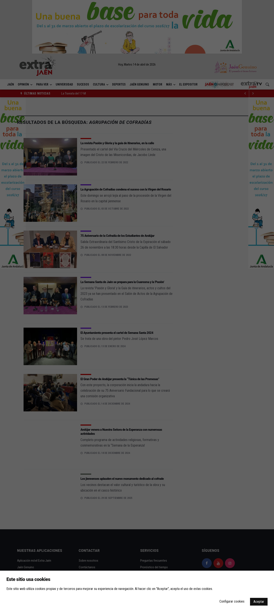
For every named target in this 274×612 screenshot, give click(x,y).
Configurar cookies (231, 601)
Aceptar (258, 602)
